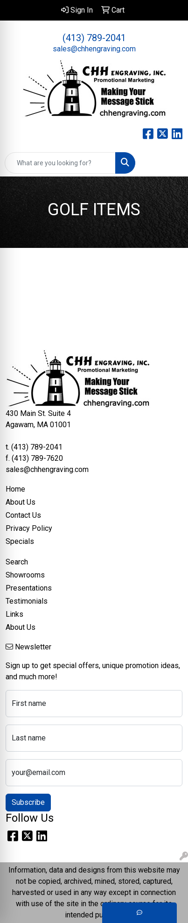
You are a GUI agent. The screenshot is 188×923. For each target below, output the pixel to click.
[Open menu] (169, 163)
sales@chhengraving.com (94, 48)
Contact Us (23, 515)
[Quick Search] (60, 163)
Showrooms (25, 575)
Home (15, 489)
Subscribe (28, 802)
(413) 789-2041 (94, 37)
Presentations (29, 588)
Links (14, 614)
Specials (20, 541)
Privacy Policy (29, 528)
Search (17, 561)
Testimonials (27, 601)
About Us (20, 502)
